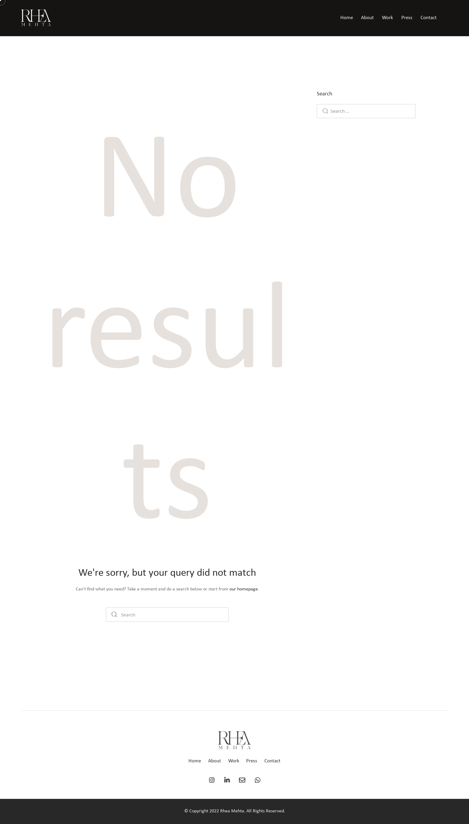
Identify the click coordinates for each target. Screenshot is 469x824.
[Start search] (114, 614)
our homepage (243, 589)
